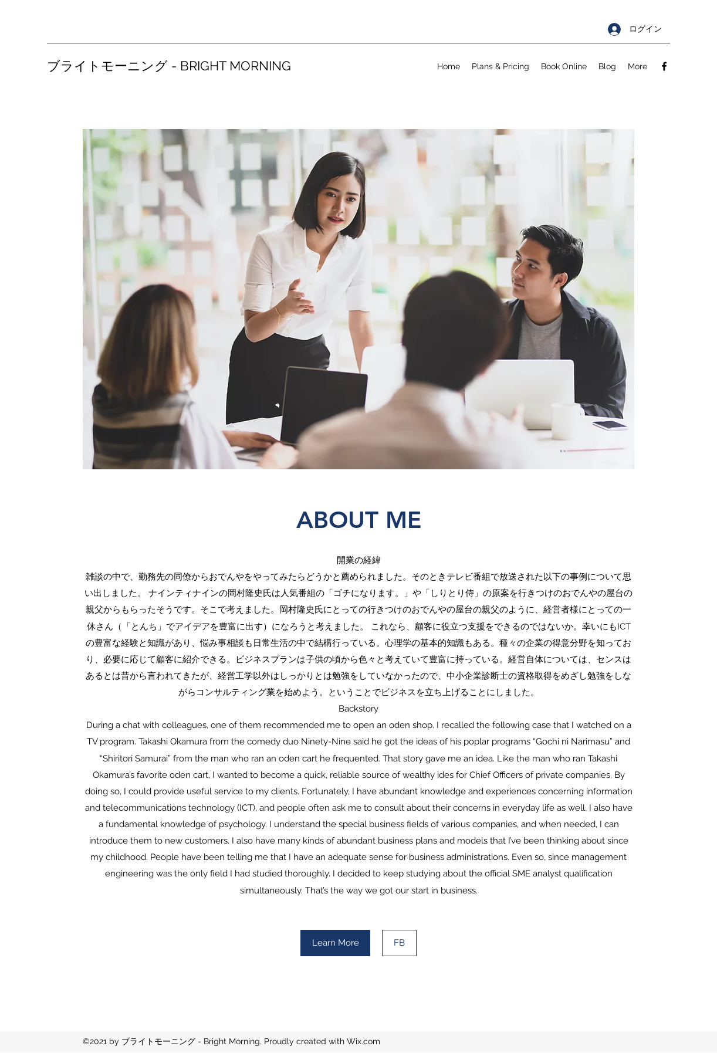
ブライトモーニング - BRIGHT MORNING (169, 65)
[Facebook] (664, 66)
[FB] (399, 943)
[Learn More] (335, 943)
